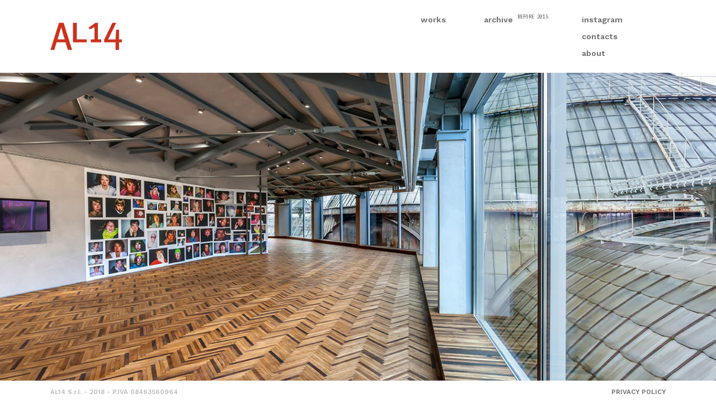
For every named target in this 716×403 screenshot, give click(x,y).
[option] (358, 227)
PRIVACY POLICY (638, 392)
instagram (602, 19)
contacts (600, 36)
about (593, 53)
